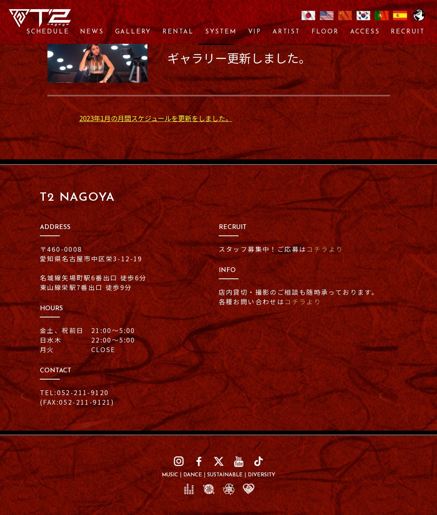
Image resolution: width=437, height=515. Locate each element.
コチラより (324, 249)
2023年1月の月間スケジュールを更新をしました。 (155, 118)
